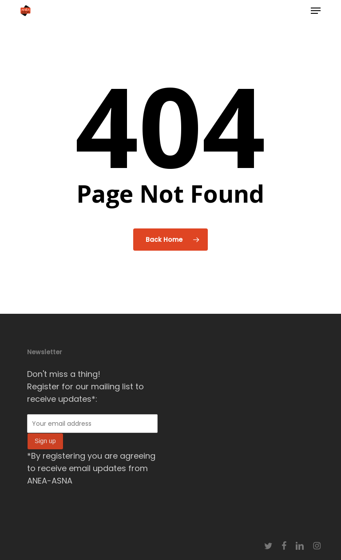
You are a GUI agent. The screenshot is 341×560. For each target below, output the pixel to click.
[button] (316, 10)
